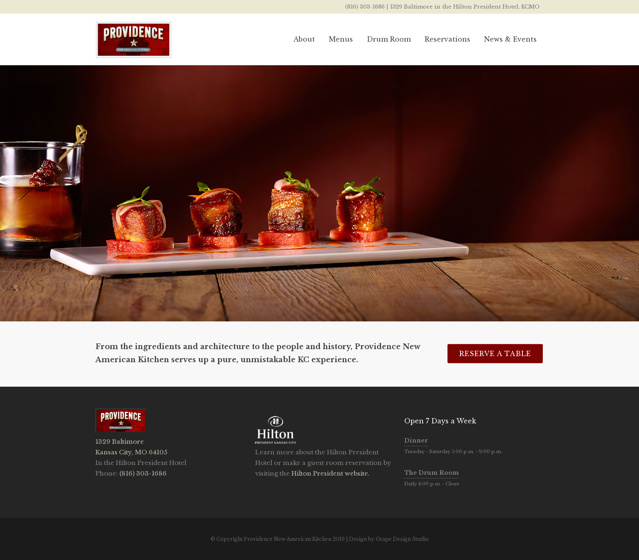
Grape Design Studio (402, 539)
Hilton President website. (330, 473)
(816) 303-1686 (365, 6)
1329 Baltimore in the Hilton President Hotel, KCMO (465, 6)
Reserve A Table (495, 353)
